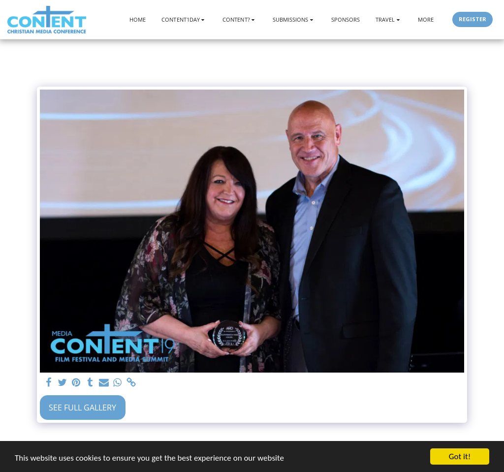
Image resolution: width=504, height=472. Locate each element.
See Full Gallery (82, 407)
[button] (184, 19)
